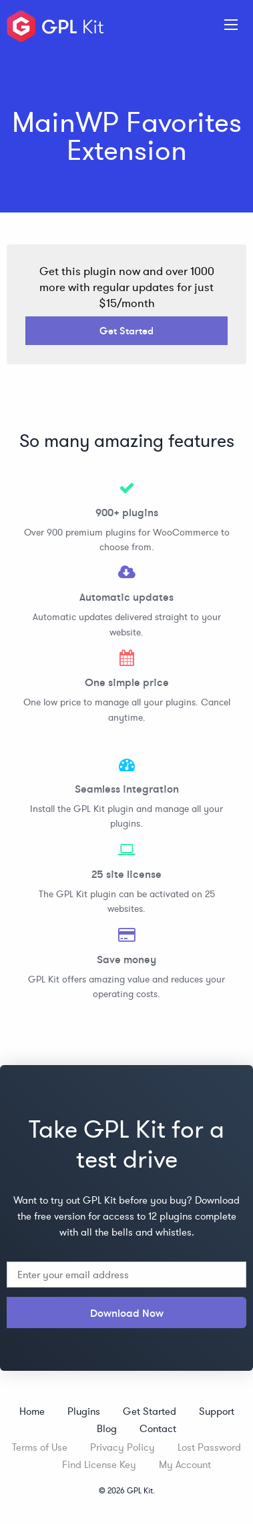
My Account (185, 1464)
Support (216, 1411)
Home (32, 1411)
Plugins (83, 1411)
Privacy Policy (122, 1447)
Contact (158, 1428)
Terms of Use (39, 1447)
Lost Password (209, 1447)
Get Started (126, 330)
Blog (107, 1428)
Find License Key (99, 1464)
